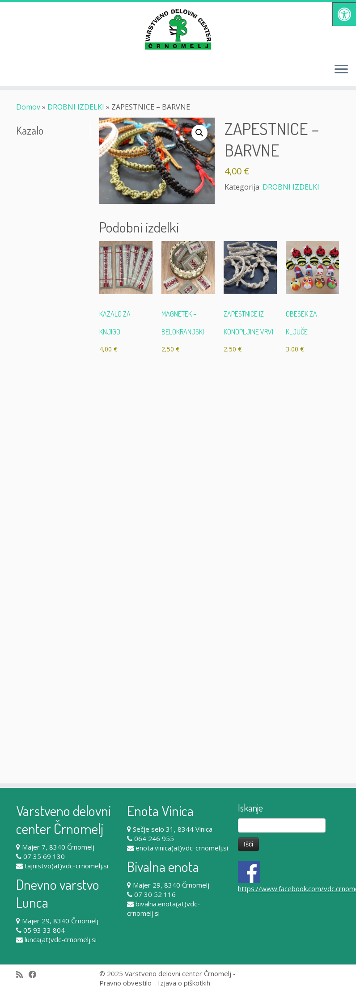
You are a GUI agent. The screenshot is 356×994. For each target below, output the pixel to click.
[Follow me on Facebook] (35, 974)
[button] (199, 133)
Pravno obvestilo (125, 982)
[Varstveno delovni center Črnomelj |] (178, 29)
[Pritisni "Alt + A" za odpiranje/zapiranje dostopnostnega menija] (344, 14)
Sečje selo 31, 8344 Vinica (172, 829)
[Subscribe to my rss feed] (22, 974)
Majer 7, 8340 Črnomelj (58, 846)
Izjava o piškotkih (184, 982)
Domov (28, 107)
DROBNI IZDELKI (75, 107)
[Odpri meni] (341, 69)
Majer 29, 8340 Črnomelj (60, 920)
